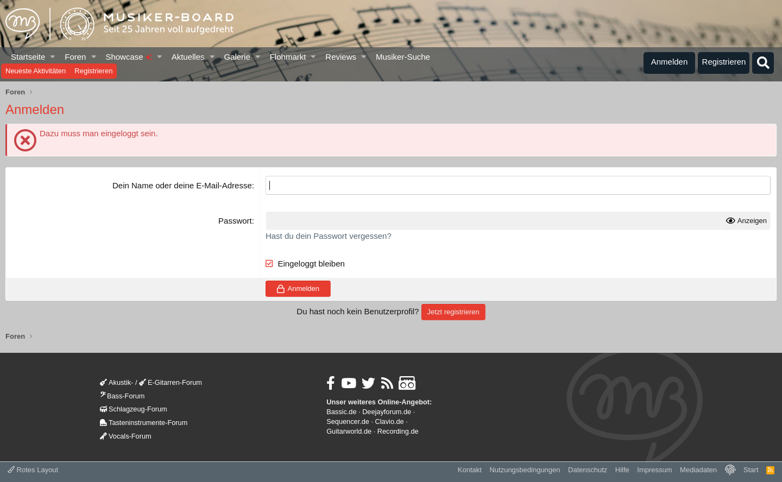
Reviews (340, 56)
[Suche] (763, 63)
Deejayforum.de (386, 412)
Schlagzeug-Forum (133, 409)
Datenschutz (587, 470)
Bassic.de (341, 412)
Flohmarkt (288, 56)
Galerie (237, 56)
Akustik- (116, 382)
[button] (53, 57)
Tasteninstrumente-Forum (143, 422)
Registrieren (93, 71)
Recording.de (398, 431)
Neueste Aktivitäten (35, 71)
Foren (75, 56)
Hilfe (622, 470)
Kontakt (470, 470)
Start (750, 470)
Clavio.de (389, 421)
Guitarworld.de (348, 431)
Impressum (654, 470)
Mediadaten (698, 470)
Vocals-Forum (126, 436)
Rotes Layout (33, 470)
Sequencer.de (347, 421)
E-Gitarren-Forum (170, 382)
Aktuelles (188, 56)
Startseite (28, 56)
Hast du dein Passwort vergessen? (329, 235)
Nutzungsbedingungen (524, 470)
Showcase (128, 56)
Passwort (235, 220)
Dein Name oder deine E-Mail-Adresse (182, 185)
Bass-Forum (122, 396)
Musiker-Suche (403, 56)
